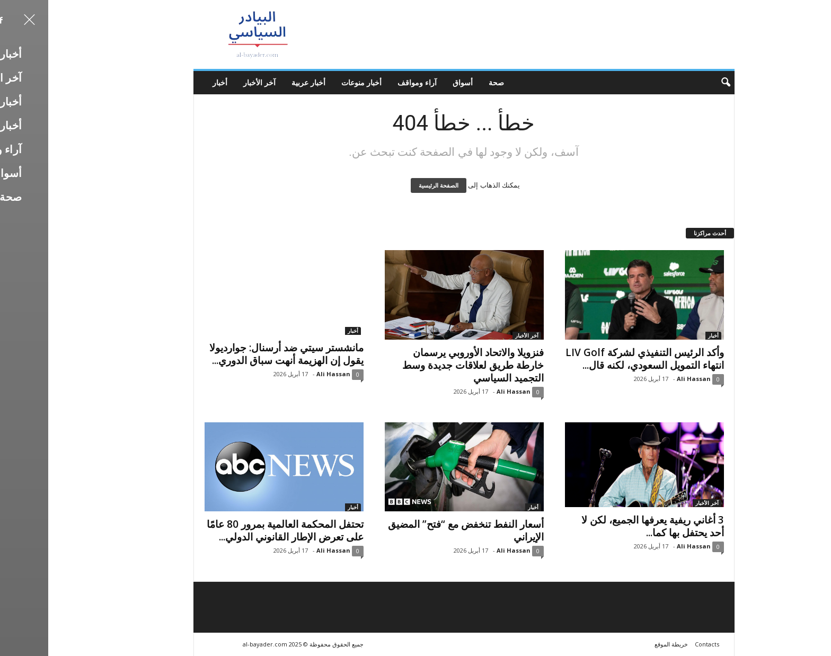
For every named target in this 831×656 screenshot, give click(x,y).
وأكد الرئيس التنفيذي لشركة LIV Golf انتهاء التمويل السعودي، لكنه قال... (596, 358)
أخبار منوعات (313, 82)
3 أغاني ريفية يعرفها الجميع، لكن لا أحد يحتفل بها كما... (604, 526)
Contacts (659, 644)
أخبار (171, 82)
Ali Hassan (285, 374)
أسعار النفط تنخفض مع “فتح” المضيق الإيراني (418, 530)
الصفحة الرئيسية (390, 185)
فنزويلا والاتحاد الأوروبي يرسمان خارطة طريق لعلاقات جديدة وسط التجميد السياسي (425, 365)
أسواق (414, 82)
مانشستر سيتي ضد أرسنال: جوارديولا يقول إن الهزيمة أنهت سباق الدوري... (238, 354)
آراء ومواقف (368, 82)
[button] (670, 82)
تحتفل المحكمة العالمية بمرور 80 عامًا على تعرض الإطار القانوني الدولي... (236, 530)
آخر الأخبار (211, 82)
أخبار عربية (260, 82)
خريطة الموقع (623, 644)
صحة (448, 82)
